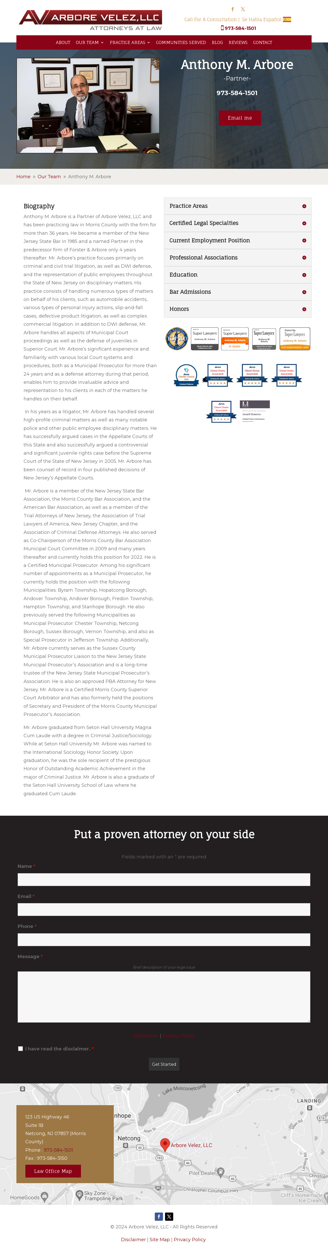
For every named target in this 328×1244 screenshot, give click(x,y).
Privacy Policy (178, 1036)
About (63, 42)
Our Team (87, 42)
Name (26, 866)
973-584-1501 (240, 28)
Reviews (238, 42)
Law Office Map (53, 1171)
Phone (27, 926)
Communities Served (181, 42)
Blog (217, 42)
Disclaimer (146, 1036)
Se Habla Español (262, 19)
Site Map (160, 1239)
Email (26, 896)
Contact (262, 42)
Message (30, 956)
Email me (240, 118)
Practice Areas (127, 42)
